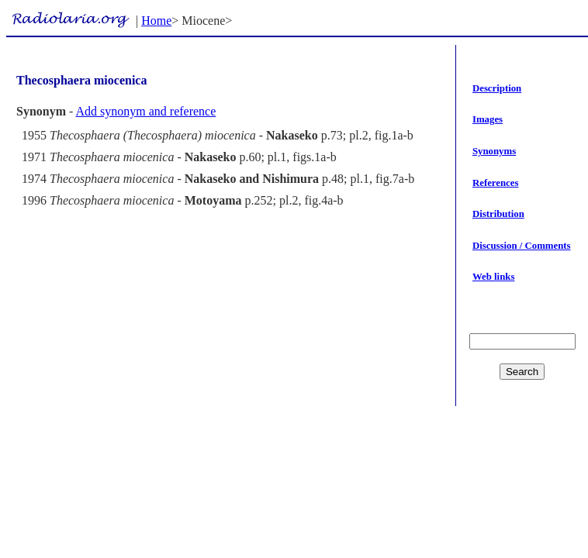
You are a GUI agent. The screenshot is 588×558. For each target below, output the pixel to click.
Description (496, 88)
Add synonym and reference (145, 111)
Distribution (498, 213)
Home (156, 20)
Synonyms (494, 151)
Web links (493, 276)
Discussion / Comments (521, 245)
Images (487, 119)
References (495, 182)
